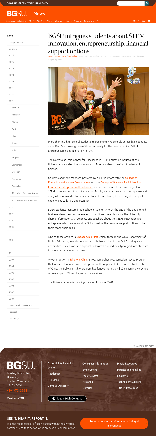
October (16, 171)
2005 (11, 292)
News (57, 56)
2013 (11, 240)
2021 (11, 88)
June (14, 143)
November (16, 179)
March (15, 121)
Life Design (14, 318)
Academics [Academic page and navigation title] (10, 21)
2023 (11, 75)
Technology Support (129, 381)
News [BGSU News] (99, 21)
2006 (11, 285)
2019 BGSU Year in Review (24, 200)
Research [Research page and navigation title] (68, 21)
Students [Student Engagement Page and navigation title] (78, 21)
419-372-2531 (17, 390)
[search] (130, 3)
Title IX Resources (127, 388)
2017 (11, 214)
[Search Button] (147, 3)
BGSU (50, 56)
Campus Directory (58, 385)
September (17, 164)
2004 (11, 298)
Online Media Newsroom (20, 305)
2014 (11, 233)
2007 (11, 279)
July (14, 150)
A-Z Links (53, 379)
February (16, 114)
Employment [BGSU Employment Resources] (89, 369)
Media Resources (127, 363)
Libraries (58, 21)
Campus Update (16, 42)
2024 (11, 68)
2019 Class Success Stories (25, 193)
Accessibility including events (61, 365)
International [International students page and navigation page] (89, 21)
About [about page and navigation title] (31, 21)
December (72, 56)
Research (13, 311)
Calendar (13, 48)
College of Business (112, 182)
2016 (11, 220)
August (15, 157)
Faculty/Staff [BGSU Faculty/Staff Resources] (90, 376)
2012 (11, 246)
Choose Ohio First (87, 237)
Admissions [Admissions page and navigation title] (22, 21)
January (15, 107)
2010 (11, 259)
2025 (11, 62)
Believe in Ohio (78, 259)
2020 (11, 94)
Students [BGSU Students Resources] (122, 376)
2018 (11, 207)
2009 (11, 266)
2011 (11, 253)
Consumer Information (95, 363)
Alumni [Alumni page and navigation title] (49, 21)
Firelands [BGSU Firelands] (87, 381)
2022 (11, 81)
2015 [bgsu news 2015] (11, 227)
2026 (11, 55)
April (14, 129)
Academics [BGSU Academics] (54, 373)
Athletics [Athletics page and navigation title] (40, 21)
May (14, 136)
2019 (64, 56)
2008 (11, 272)
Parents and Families (129, 369)
